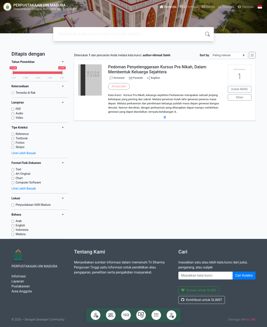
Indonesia (22, 229)
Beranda (168, 7)
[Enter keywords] (205, 276)
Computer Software (28, 182)
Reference (22, 134)
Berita (208, 7)
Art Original (23, 173)
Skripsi (20, 147)
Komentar (117, 78)
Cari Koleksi (244, 275)
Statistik (226, 7)
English (20, 225)
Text (18, 169)
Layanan (17, 281)
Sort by (204, 55)
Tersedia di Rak (25, 92)
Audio (19, 113)
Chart (19, 178)
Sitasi (239, 97)
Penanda (138, 77)
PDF (18, 109)
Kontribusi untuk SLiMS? (201, 300)
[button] (165, 117)
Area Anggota (21, 291)
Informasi (189, 7)
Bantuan (246, 7)
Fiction (20, 142)
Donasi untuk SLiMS (198, 290)
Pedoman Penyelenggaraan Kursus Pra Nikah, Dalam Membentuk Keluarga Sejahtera (157, 69)
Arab (19, 221)
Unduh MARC (239, 89)
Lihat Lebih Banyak (23, 153)
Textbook (22, 138)
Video (19, 117)
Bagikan (153, 78)
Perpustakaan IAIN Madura (33, 204)
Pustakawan (20, 286)
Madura (21, 234)
